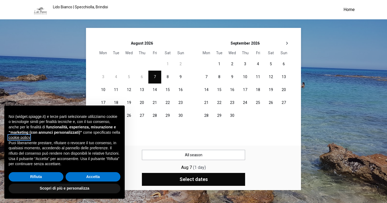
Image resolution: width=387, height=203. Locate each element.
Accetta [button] (93, 177)
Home (349, 9)
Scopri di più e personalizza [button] (64, 188)
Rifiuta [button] (36, 177)
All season (193, 155)
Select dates (194, 179)
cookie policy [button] (19, 137)
